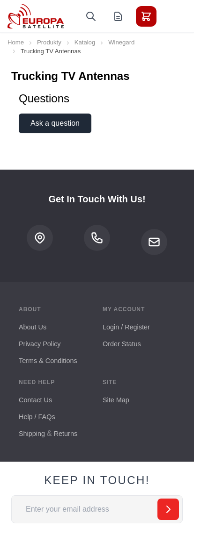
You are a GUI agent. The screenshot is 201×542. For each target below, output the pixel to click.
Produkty (49, 42)
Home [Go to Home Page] (15, 42)
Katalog (84, 42)
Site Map (116, 400)
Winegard (121, 42)
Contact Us (35, 400)
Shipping (32, 433)
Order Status (122, 344)
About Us (32, 327)
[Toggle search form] (91, 16)
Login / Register (126, 327)
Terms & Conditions (48, 360)
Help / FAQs (37, 417)
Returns (65, 433)
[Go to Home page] (35, 16)
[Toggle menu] (172, 16)
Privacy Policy (40, 344)
